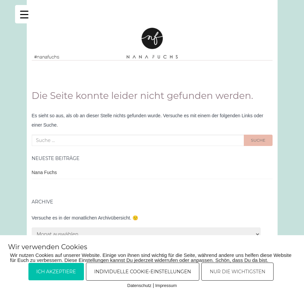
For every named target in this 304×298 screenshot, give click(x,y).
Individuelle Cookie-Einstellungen (142, 272)
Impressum (166, 285)
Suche (258, 140)
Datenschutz (139, 285)
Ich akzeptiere (56, 272)
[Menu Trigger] (24, 14)
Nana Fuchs (44, 172)
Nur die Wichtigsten (237, 272)
